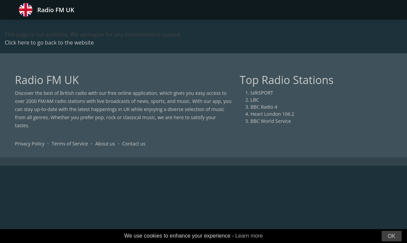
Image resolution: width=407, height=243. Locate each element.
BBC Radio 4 (263, 107)
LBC (254, 100)
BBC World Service (270, 121)
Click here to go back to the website (49, 42)
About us (105, 143)
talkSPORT (261, 92)
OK (392, 236)
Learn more (249, 236)
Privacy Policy (29, 143)
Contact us (133, 143)
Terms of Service (70, 143)
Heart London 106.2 (272, 114)
